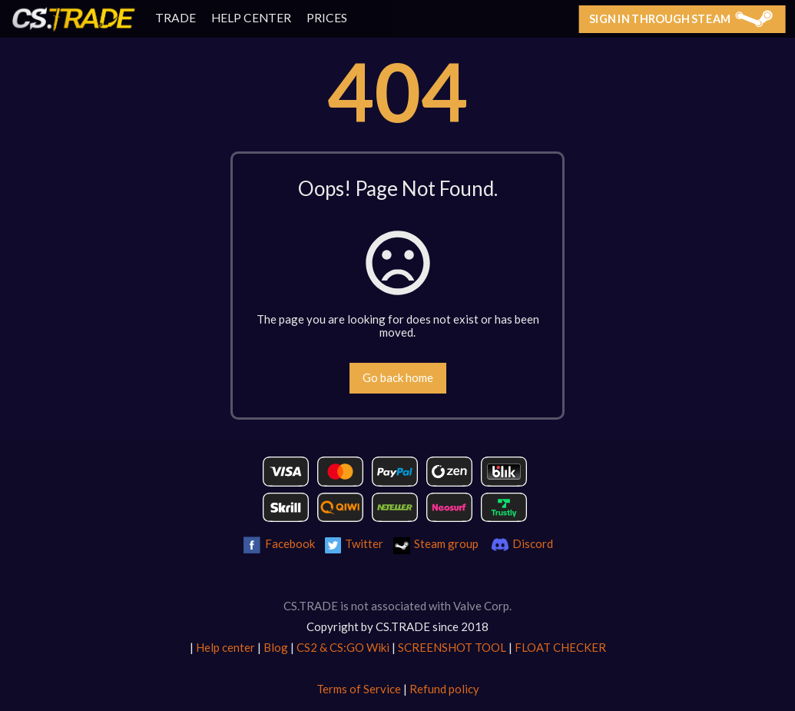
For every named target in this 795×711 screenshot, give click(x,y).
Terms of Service (358, 689)
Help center (225, 647)
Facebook (290, 543)
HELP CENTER (251, 18)
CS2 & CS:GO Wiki (342, 647)
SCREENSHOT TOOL (452, 647)
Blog (275, 647)
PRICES (326, 18)
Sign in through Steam (681, 18)
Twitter (364, 543)
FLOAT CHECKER (560, 647)
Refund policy (444, 689)
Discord (532, 543)
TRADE (175, 18)
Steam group (446, 543)
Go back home (398, 377)
